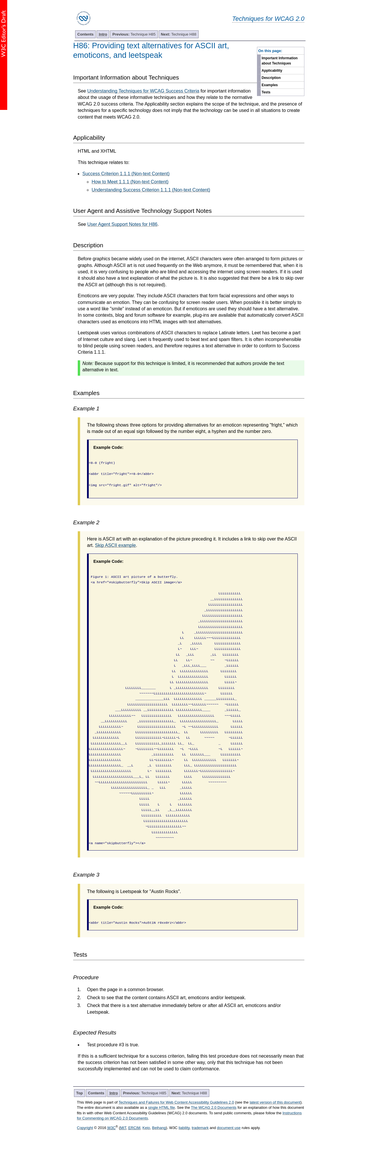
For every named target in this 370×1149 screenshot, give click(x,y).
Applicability (272, 71)
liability (184, 1128)
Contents (85, 34)
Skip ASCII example (115, 545)
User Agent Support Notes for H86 (122, 224)
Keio (146, 1128)
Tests (266, 92)
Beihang (159, 1128)
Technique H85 (134, 34)
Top (79, 1093)
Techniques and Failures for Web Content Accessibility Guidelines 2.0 (176, 1102)
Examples (270, 85)
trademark (200, 1128)
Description (271, 78)
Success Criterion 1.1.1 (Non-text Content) (125, 173)
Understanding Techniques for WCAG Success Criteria (143, 90)
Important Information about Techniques (280, 60)
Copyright (85, 1128)
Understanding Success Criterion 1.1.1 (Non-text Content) (151, 189)
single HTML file (161, 1107)
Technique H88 (178, 34)
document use (229, 1128)
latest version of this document (275, 1102)
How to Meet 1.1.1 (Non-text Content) (130, 181)
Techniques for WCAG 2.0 (268, 18)
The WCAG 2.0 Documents (214, 1107)
